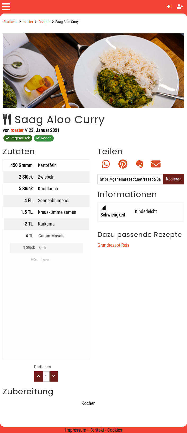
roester (28, 22)
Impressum (75, 430)
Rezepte (44, 22)
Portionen (42, 366)
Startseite (10, 22)
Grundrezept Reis (113, 245)
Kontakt (97, 430)
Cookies (114, 430)
